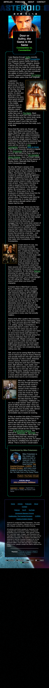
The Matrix (27, 113)
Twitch (20, 476)
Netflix (28, 57)
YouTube (28, 476)
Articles (21, 488)
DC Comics (36, 75)
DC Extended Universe (22, 431)
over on (33, 147)
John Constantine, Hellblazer (24, 482)
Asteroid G (13, 488)
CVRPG (28, 466)
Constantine (35, 59)
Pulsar (28, 554)
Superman (21, 433)
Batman (37, 271)
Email (36, 476)
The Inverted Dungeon (23, 465)
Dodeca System (16, 468)
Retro (35, 552)
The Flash (32, 433)
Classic (28, 552)
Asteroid (21, 552)
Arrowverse (17, 151)
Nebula (21, 554)
